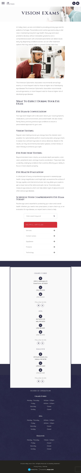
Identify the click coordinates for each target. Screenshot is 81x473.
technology (30, 252)
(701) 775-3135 (40, 290)
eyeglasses (29, 241)
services (29, 230)
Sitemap (45, 466)
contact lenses (31, 236)
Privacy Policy (37, 466)
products (29, 247)
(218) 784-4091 (40, 328)
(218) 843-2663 (40, 366)
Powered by (47, 469)
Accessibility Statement (53, 463)
